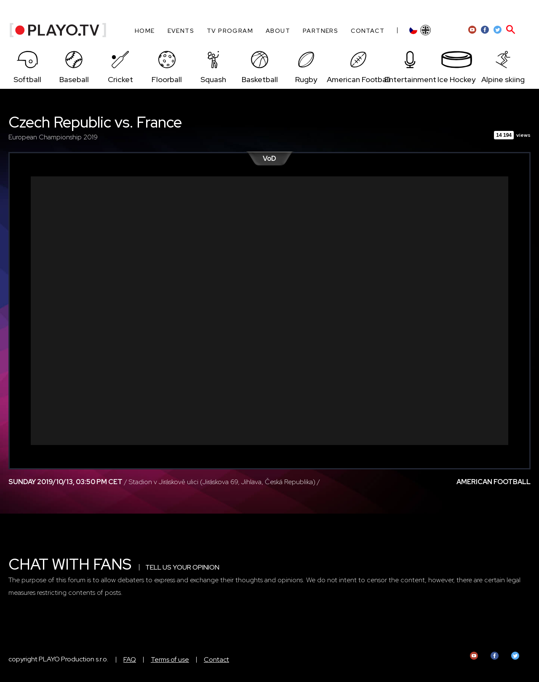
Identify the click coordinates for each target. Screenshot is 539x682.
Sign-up (458, 10)
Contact (367, 31)
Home (145, 31)
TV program (230, 31)
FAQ (129, 659)
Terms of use (170, 659)
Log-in (429, 10)
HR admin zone (498, 10)
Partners (320, 31)
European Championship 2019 (53, 137)
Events (181, 31)
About (278, 31)
